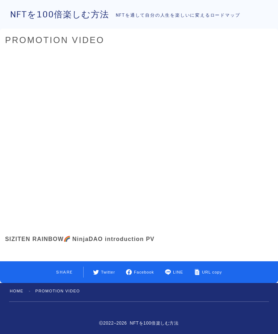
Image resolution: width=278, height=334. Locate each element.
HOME (17, 291)
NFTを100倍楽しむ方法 (61, 15)
